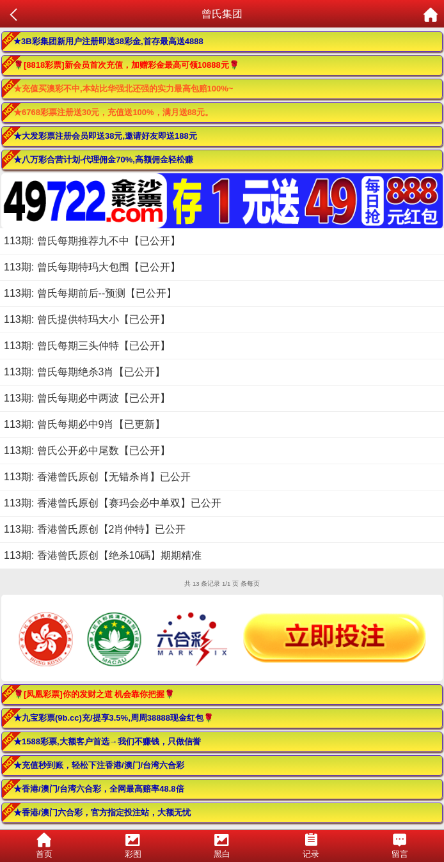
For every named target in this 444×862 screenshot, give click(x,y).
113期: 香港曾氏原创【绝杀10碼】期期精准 (103, 555)
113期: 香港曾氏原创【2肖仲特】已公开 (95, 529)
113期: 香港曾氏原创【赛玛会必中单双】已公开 (112, 503)
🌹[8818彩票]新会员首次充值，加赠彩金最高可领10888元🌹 (126, 65)
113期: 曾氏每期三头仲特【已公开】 (87, 345)
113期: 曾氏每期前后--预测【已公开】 (90, 293)
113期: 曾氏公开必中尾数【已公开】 (87, 450)
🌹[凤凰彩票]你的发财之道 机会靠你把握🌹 (94, 694)
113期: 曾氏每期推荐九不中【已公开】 (92, 240)
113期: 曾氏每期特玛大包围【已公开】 (92, 267)
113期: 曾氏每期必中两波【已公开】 (87, 398)
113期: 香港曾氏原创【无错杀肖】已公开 (97, 476)
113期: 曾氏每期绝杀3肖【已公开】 (84, 371)
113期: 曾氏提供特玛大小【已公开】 (87, 319)
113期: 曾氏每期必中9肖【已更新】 (84, 424)
